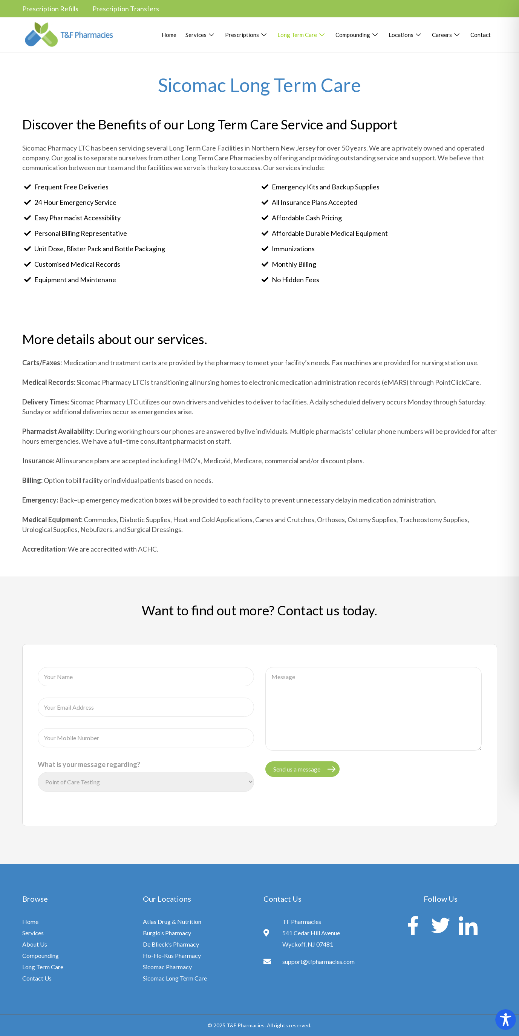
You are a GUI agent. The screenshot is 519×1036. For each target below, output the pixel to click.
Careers (446, 34)
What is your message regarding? (89, 764)
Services (200, 34)
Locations (406, 34)
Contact (480, 34)
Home (169, 34)
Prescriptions (246, 34)
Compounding (357, 34)
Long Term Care (301, 34)
